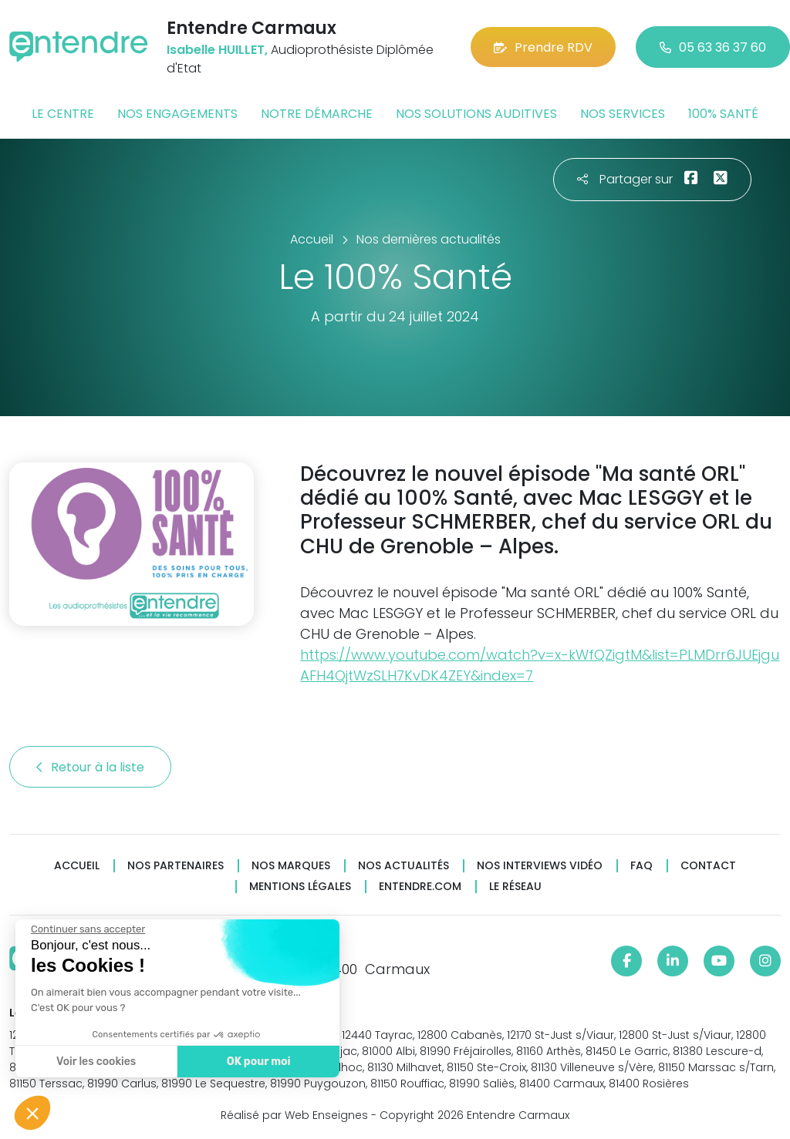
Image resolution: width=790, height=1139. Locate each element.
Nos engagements (177, 114)
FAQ (641, 865)
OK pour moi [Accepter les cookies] (257, 1061)
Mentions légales (300, 886)
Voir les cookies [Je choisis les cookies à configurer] (94, 1061)
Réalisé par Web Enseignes (294, 1115)
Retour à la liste (90, 767)
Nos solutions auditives (476, 114)
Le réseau (515, 886)
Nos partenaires (175, 865)
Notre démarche (317, 114)
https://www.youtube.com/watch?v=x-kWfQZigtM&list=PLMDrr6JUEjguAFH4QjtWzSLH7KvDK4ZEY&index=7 (539, 665)
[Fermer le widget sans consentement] (86, 929)
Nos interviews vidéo (540, 865)
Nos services (622, 114)
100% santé (723, 114)
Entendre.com (420, 886)
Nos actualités (403, 865)
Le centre (63, 114)
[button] (32, 1112)
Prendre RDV (543, 47)
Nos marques (291, 865)
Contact (708, 865)
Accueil (77, 865)
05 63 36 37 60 (713, 47)
